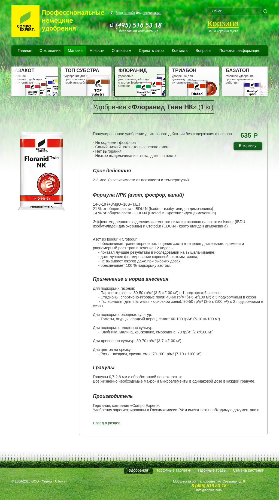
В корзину (249, 146)
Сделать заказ (152, 50)
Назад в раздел (106, 423)
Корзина (223, 23)
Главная (25, 50)
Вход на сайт (125, 13)
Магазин (75, 50)
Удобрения (138, 470)
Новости (97, 50)
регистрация (151, 13)
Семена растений (248, 470)
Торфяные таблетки (173, 470)
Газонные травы (212, 470)
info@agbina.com (209, 490)
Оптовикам (121, 50)
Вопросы (203, 50)
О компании (50, 50)
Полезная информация (239, 50)
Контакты (180, 50)
